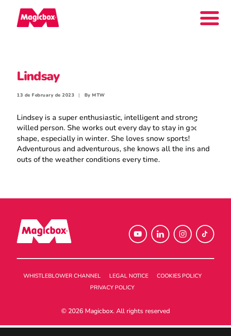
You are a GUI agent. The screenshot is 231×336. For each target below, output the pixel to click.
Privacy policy (112, 287)
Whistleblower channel (62, 276)
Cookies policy (179, 276)
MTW (98, 95)
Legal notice (128, 276)
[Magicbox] (38, 17)
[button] (138, 234)
